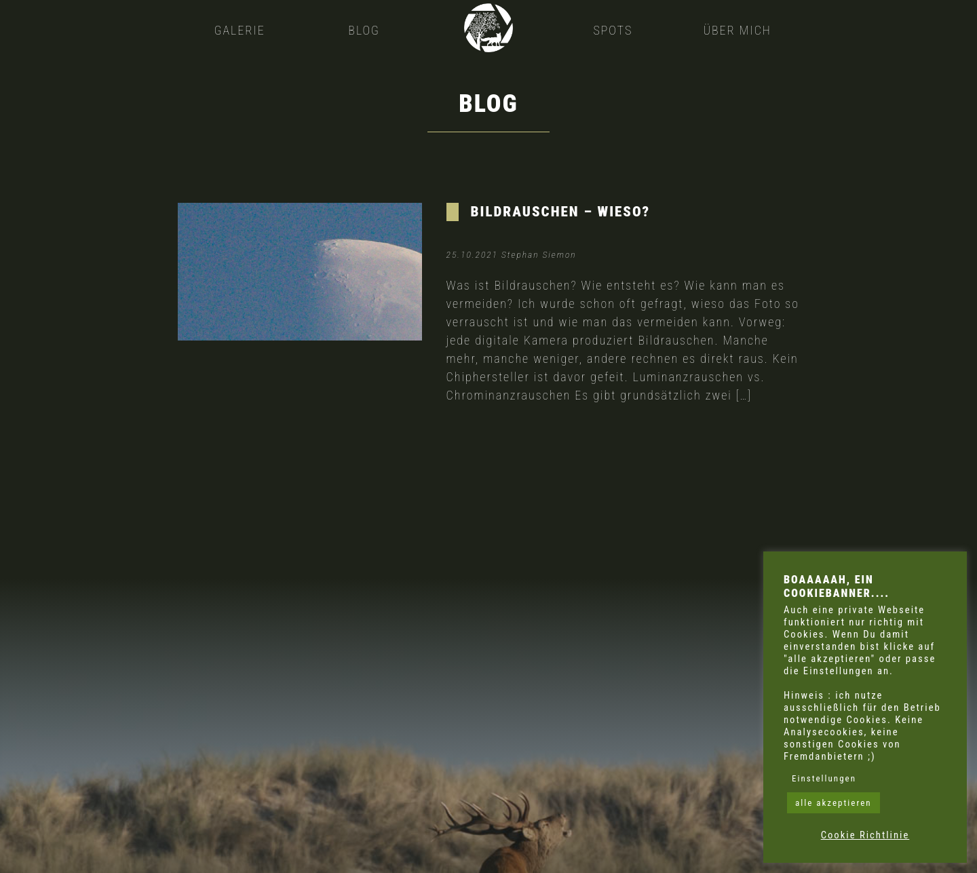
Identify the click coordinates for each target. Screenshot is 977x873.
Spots (612, 30)
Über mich (737, 30)
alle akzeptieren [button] (833, 803)
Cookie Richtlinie (865, 835)
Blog (364, 30)
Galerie (239, 30)
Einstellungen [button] (824, 778)
